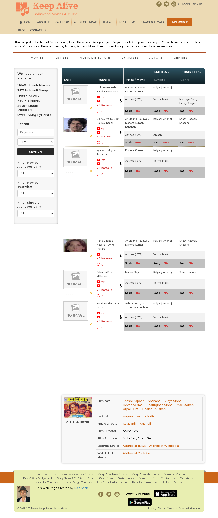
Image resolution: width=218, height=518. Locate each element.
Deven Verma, (133, 405)
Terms (161, 508)
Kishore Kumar (134, 91)
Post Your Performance (112, 482)
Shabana (184, 122)
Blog (21, 30)
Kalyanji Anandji (162, 87)
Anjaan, (128, 416)
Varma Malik (145, 416)
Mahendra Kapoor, (136, 87)
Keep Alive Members (145, 474)
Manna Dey (132, 272)
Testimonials (126, 478)
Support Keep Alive (100, 478)
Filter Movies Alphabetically (29, 164)
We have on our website (30, 76)
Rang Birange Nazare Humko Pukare (106, 244)
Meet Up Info (147, 478)
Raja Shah (81, 488)
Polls (166, 482)
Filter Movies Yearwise (28, 184)
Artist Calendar (85, 22)
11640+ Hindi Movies (34, 85)
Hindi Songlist (179, 22)
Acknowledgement (190, 508)
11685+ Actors (28, 95)
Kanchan (130, 126)
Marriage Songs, (189, 99)
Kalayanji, (129, 423)
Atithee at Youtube (136, 453)
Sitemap (172, 508)
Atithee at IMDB (134, 446)
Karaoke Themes (47, 482)
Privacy (152, 508)
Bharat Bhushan (154, 409)
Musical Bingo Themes (77, 482)
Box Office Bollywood (37, 478)
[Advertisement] (104, 207)
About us (43, 22)
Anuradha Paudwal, (137, 118)
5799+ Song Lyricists (34, 115)
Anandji (145, 423)
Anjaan (157, 134)
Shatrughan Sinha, (160, 405)
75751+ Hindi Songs (33, 90)
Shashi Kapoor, (188, 118)
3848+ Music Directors (27, 108)
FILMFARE (108, 22)
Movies (36, 57)
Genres (181, 57)
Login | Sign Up (192, 4)
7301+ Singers (28, 100)
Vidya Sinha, (173, 401)
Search (23, 124)
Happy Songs (187, 103)
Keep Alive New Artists (112, 474)
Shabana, (154, 401)
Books (178, 482)
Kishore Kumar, (134, 122)
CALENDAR (62, 22)
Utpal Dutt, (131, 409)
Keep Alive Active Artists (77, 474)
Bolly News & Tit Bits (69, 478)
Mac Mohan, (185, 405)
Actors (156, 57)
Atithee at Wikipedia (164, 446)
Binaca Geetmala (152, 22)
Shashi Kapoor (187, 272)
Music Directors (95, 57)
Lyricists (130, 57)
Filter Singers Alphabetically (29, 204)
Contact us (38, 30)
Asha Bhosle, (133, 303)
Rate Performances (144, 482)
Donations (186, 478)
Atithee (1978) (133, 99)
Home (28, 22)
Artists (61, 57)
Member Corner (174, 474)
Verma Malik (160, 99)
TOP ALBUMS (127, 22)
